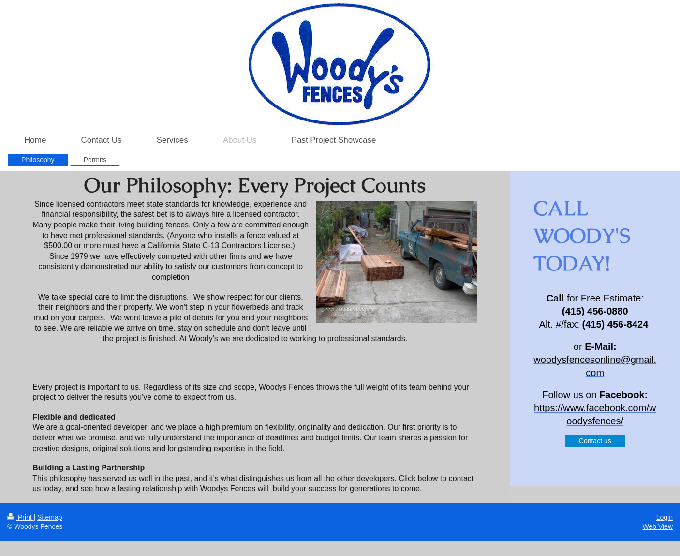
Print (20, 517)
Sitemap (49, 517)
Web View (657, 526)
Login (664, 517)
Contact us (595, 441)
